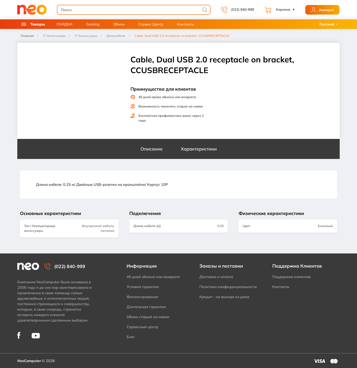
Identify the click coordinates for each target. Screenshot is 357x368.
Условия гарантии (143, 286)
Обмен (119, 24)
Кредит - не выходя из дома (224, 296)
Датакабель (115, 36)
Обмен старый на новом (148, 316)
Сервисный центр (142, 327)
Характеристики (199, 149)
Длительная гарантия (146, 306)
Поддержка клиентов (291, 276)
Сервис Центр (150, 24)
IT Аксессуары (54, 36)
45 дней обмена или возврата (153, 276)
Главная (27, 36)
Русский (326, 24)
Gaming (92, 24)
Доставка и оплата (216, 276)
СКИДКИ (64, 24)
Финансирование (142, 296)
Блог (131, 337)
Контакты (185, 24)
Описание (151, 149)
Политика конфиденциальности (228, 286)
